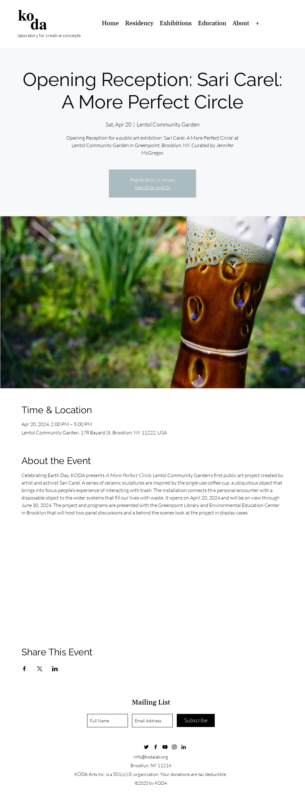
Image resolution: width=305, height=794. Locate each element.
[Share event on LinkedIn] (55, 668)
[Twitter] (146, 747)
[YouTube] (165, 747)
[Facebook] (155, 747)
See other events (152, 187)
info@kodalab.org (151, 757)
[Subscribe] (196, 720)
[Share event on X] (40, 668)
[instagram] (174, 747)
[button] (139, 23)
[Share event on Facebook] (24, 668)
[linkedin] (184, 747)
